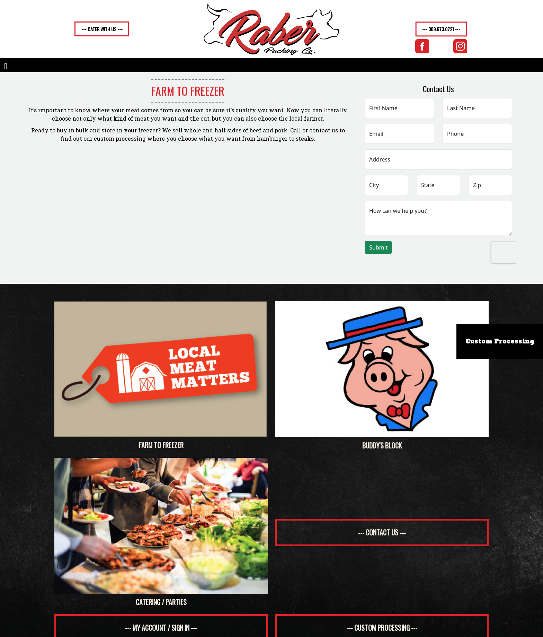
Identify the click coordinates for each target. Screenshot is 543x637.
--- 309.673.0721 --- (441, 29)
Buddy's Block (382, 376)
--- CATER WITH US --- (102, 29)
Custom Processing (499, 341)
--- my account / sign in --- (161, 628)
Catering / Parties (161, 532)
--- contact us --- (382, 532)
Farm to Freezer (161, 376)
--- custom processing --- (382, 628)
